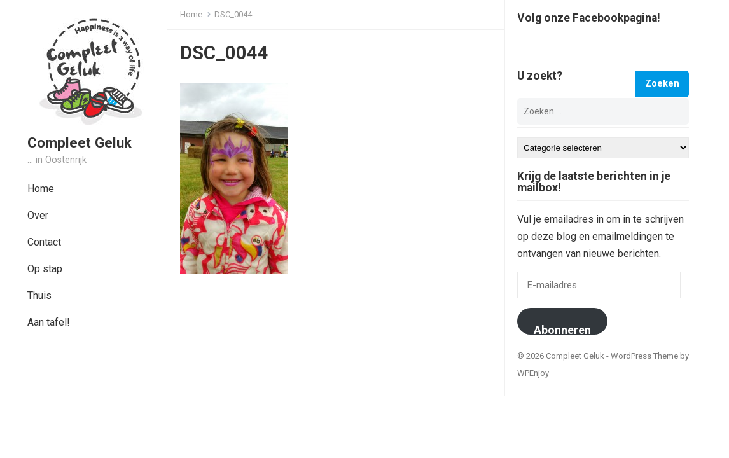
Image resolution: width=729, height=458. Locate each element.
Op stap (44, 269)
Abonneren (562, 329)
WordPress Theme (644, 356)
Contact (44, 242)
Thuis (39, 295)
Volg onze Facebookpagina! (588, 18)
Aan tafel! (48, 322)
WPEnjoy (533, 373)
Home (40, 189)
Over (37, 215)
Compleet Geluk (79, 142)
